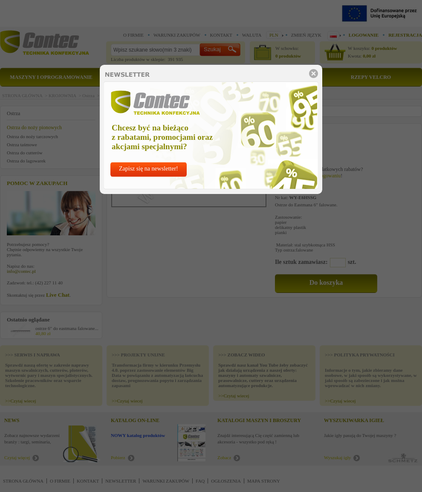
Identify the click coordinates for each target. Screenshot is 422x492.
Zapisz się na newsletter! (148, 168)
